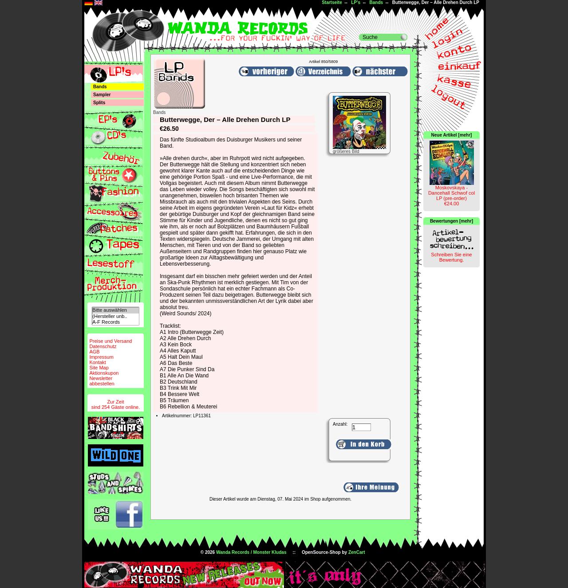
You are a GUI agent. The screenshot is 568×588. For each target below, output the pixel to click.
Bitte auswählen (115, 310)
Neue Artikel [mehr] (451, 135)
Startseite (332, 2)
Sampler (101, 94)
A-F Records (115, 322)
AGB (94, 351)
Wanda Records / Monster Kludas (251, 552)
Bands (376, 2)
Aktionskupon (103, 373)
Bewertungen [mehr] (451, 221)
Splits (99, 102)
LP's (355, 2)
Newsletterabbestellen (101, 381)
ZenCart (356, 552)
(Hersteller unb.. (115, 316)
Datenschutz (102, 346)
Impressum (101, 357)
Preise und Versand (110, 341)
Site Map (98, 367)
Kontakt (97, 362)
